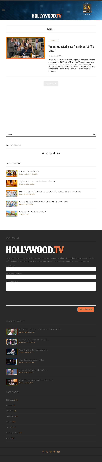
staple (51, 29)
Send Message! (85, 309)
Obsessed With (12, 433)
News (8, 427)
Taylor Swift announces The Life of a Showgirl (37, 181)
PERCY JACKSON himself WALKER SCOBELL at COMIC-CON (43, 202)
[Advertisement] (51, 110)
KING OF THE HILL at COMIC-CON (32, 212)
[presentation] (25, 299)
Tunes (8, 438)
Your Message (12, 281)
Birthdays (10, 400)
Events (8, 405)
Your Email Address (14, 273)
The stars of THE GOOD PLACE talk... (33, 340)
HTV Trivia (10, 411)
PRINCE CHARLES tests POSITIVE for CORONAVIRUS (40, 330)
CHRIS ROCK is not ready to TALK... (33, 370)
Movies (9, 422)
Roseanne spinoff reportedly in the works (35, 380)
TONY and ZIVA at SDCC (29, 171)
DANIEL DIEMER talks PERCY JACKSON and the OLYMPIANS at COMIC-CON (49, 192)
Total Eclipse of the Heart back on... (33, 350)
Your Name (10, 266)
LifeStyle (53, 40)
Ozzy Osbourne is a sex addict (31, 360)
